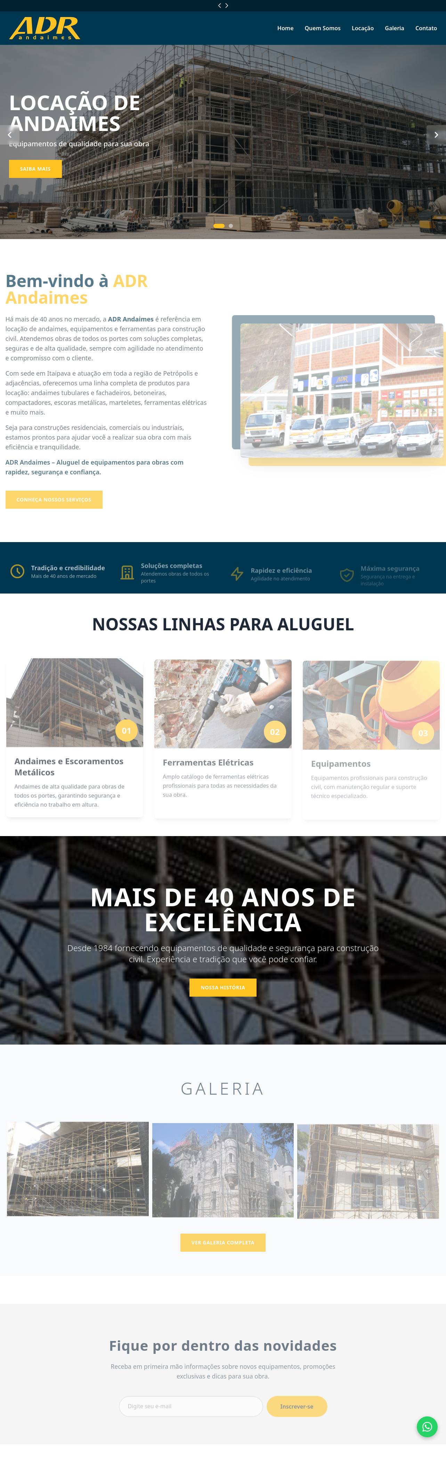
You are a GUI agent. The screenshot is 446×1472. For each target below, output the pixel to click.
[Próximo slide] (436, 135)
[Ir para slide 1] (219, 226)
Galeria (394, 28)
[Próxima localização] (226, 5)
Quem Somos (323, 28)
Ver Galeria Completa (223, 1249)
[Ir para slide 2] (231, 226)
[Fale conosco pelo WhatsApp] (427, 1426)
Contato (426, 28)
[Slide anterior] (9, 135)
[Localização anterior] (219, 5)
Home (285, 28)
